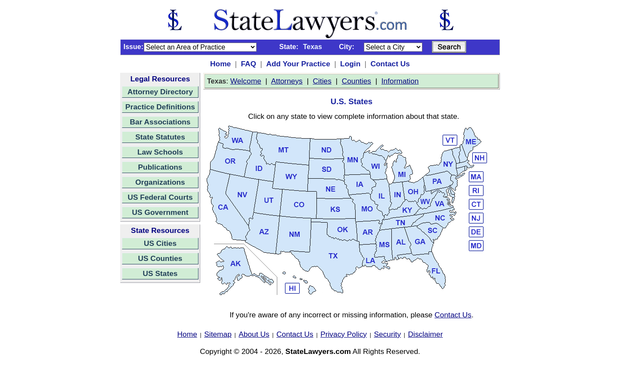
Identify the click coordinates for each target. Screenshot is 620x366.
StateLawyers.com (318, 351)
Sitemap (218, 334)
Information (400, 81)
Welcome (245, 81)
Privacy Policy (343, 334)
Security (387, 334)
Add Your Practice (298, 63)
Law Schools (160, 152)
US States (160, 273)
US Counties (160, 258)
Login (350, 63)
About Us (254, 334)
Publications (160, 167)
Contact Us (389, 63)
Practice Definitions (160, 106)
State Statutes (160, 137)
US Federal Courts (159, 197)
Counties (356, 81)
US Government (160, 212)
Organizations (160, 182)
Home (220, 63)
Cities (322, 81)
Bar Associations (160, 122)
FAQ (248, 63)
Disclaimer (425, 334)
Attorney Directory (160, 91)
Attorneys (287, 81)
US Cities (160, 243)
